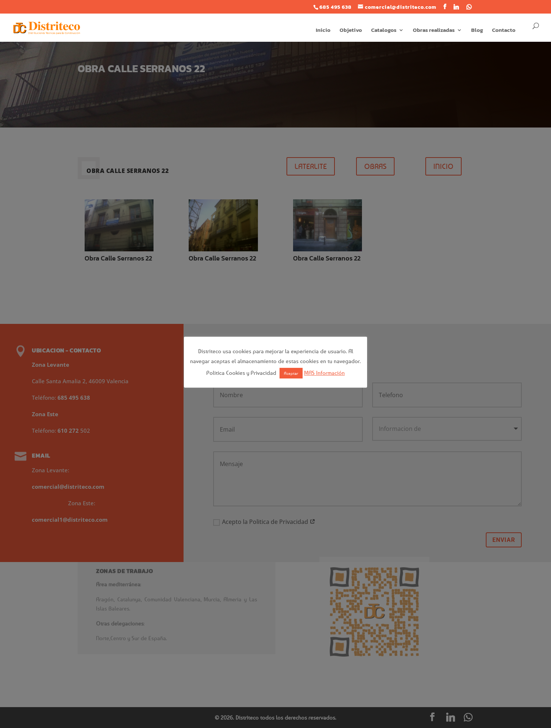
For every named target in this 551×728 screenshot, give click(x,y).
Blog (477, 30)
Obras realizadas (434, 30)
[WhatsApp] (469, 7)
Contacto (503, 30)
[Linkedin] (456, 7)
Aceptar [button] (291, 373)
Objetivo (351, 30)
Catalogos (383, 30)
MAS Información (324, 372)
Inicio (323, 30)
